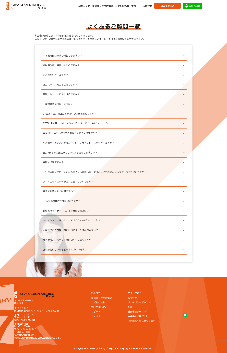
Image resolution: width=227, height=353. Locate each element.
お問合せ (147, 6)
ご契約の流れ (122, 6)
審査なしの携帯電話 (102, 6)
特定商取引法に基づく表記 (141, 320)
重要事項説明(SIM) (137, 311)
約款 (130, 307)
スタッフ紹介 (135, 293)
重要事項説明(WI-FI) (138, 316)
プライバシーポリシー (139, 302)
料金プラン (84, 6)
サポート (136, 6)
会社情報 (95, 316)
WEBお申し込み (99, 307)
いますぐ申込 (167, 5)
